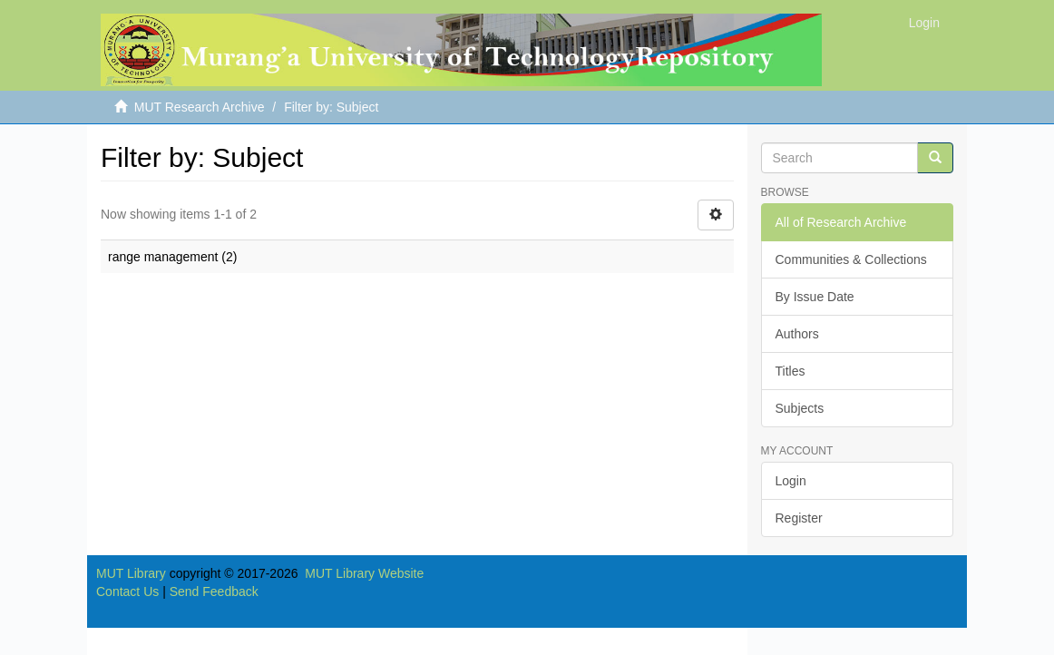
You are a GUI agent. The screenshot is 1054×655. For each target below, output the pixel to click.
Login (791, 481)
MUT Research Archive (199, 107)
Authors (797, 334)
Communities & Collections (851, 259)
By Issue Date (815, 296)
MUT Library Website (364, 573)
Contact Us (127, 591)
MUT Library (131, 573)
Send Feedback (214, 591)
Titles (790, 371)
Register (799, 518)
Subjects (800, 408)
